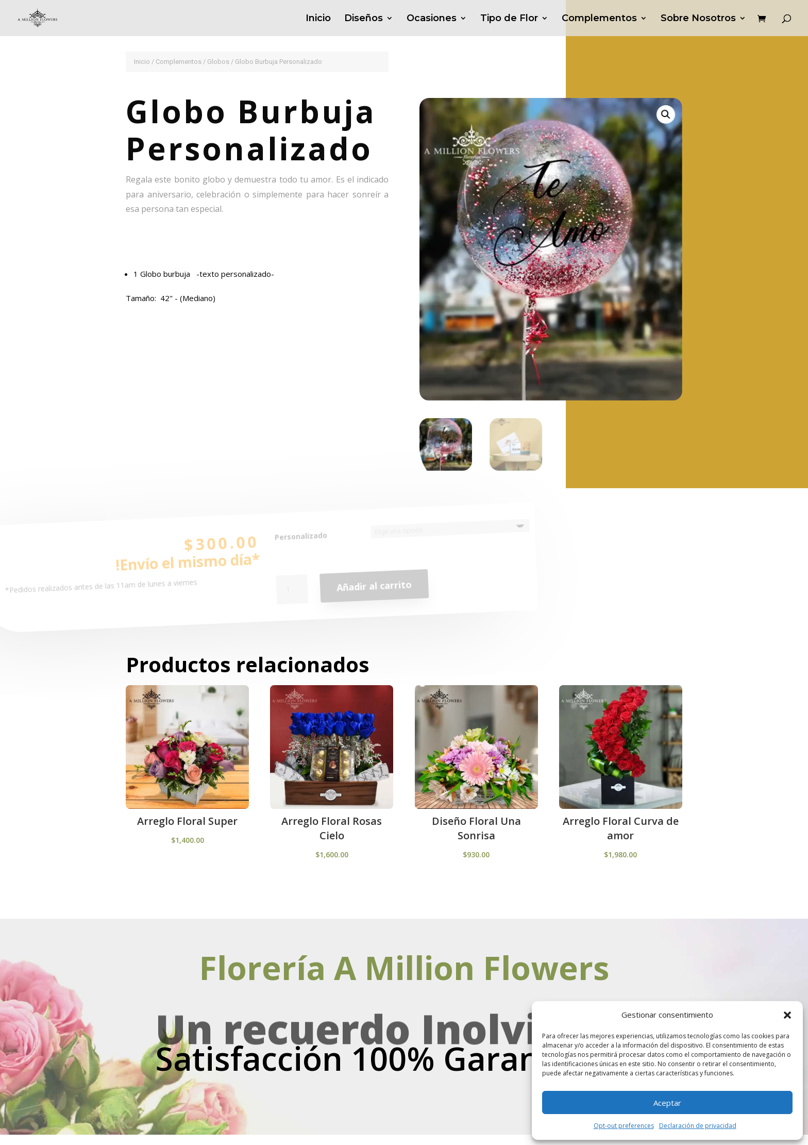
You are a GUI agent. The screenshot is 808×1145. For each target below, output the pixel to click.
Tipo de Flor (509, 19)
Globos (218, 61)
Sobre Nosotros (698, 19)
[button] (787, 1015)
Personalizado (300, 541)
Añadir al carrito (374, 589)
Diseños (363, 19)
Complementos (599, 19)
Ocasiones (432, 19)
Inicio (318, 19)
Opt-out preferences (624, 1125)
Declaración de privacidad (697, 1125)
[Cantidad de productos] (292, 594)
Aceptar (667, 1103)
